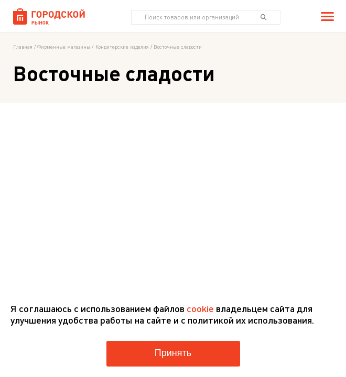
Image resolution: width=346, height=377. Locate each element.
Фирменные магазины (63, 46)
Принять (173, 353)
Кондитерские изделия (122, 46)
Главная (23, 46)
